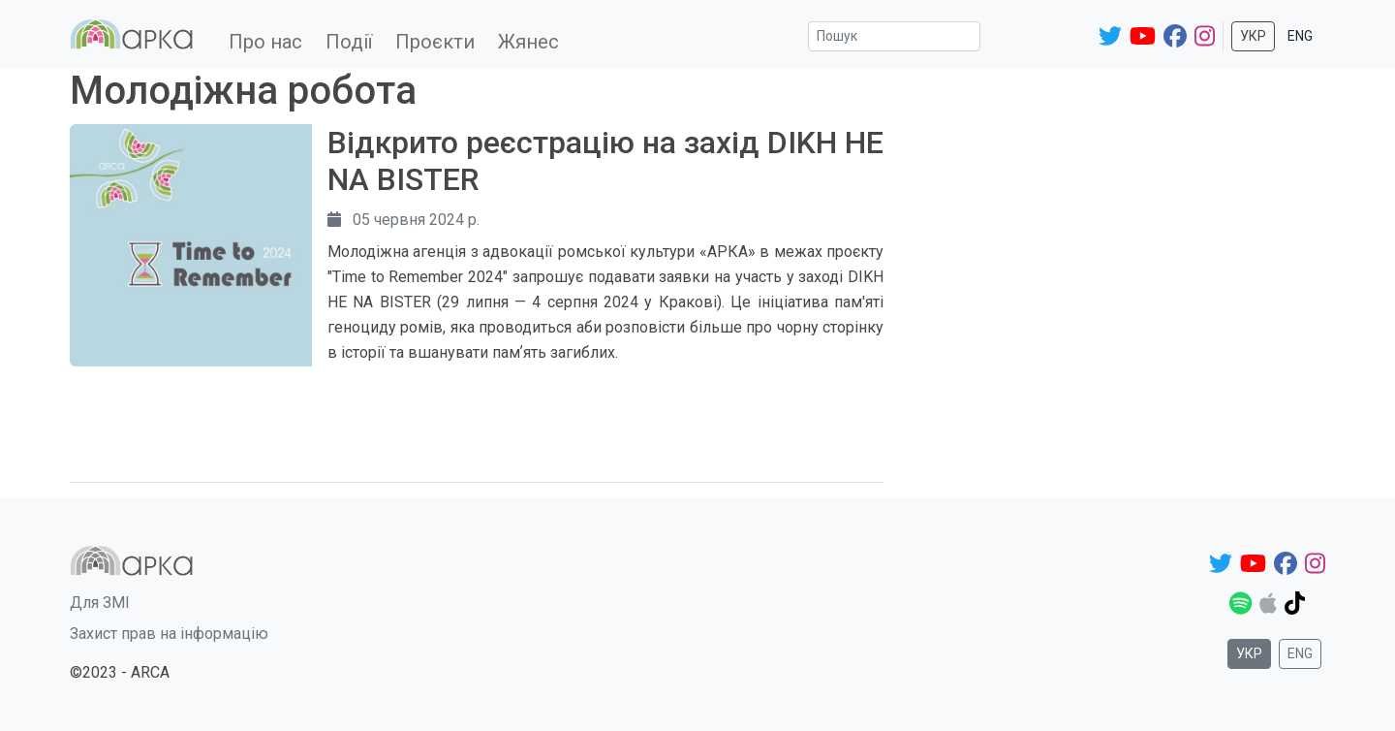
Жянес (528, 41)
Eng (1300, 36)
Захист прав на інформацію (169, 633)
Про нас (265, 41)
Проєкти (435, 41)
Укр (1253, 36)
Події (349, 41)
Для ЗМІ (100, 602)
